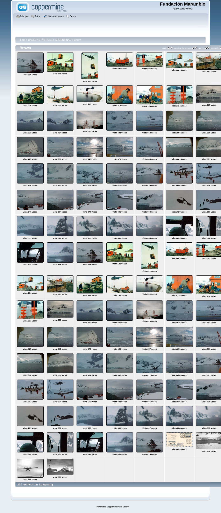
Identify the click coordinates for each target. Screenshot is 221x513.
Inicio (22, 40)
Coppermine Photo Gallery (118, 507)
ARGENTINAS (63, 40)
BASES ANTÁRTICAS (40, 40)
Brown (77, 40)
